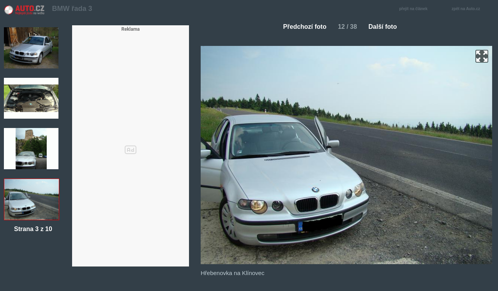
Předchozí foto (302, 27)
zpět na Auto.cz (470, 9)
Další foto (386, 27)
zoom (481, 56)
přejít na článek (415, 9)
